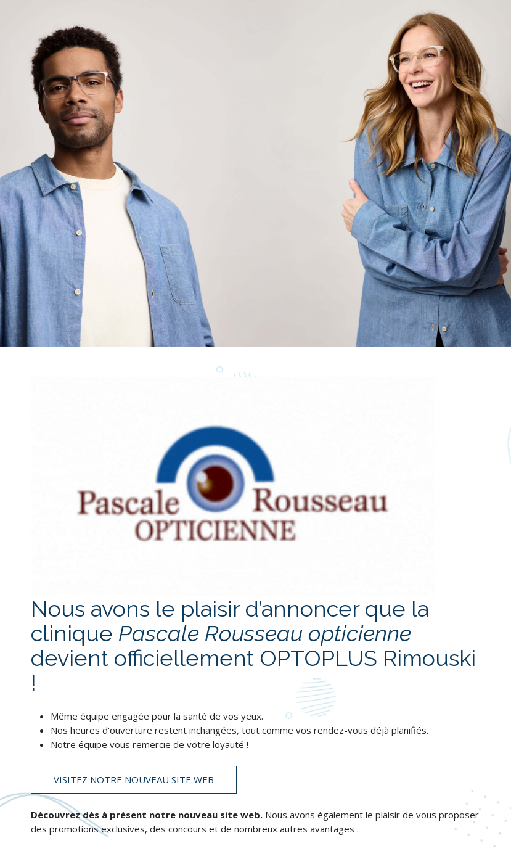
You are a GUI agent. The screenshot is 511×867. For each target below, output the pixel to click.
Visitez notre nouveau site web (134, 779)
